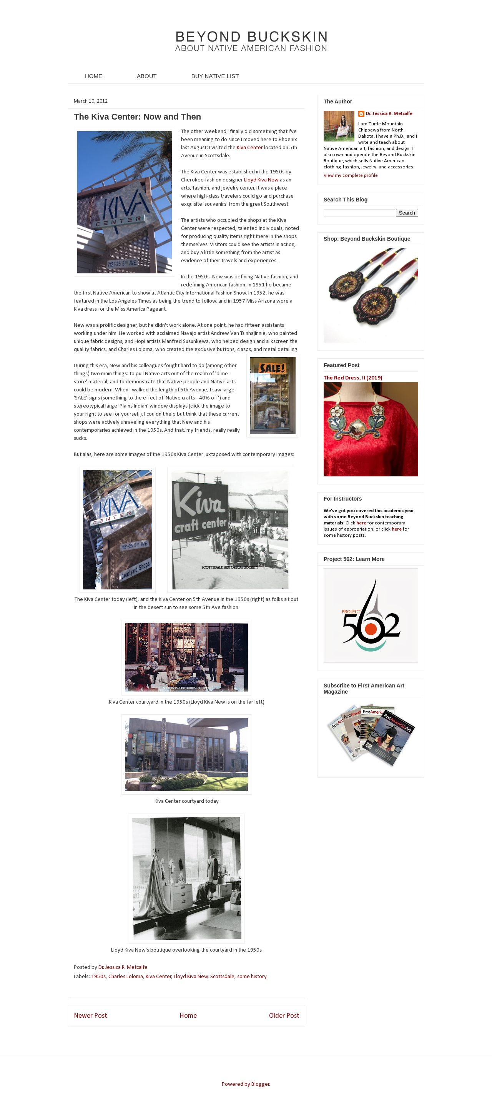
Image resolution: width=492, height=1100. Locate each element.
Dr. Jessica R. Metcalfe (123, 967)
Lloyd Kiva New (261, 180)
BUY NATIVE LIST (215, 76)
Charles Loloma (125, 977)
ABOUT (147, 76)
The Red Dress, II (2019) (353, 378)
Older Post (284, 1016)
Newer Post (90, 1016)
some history (252, 977)
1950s (98, 977)
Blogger (260, 1084)
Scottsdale (222, 977)
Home (188, 1016)
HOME (93, 76)
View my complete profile (351, 175)
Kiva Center (250, 148)
